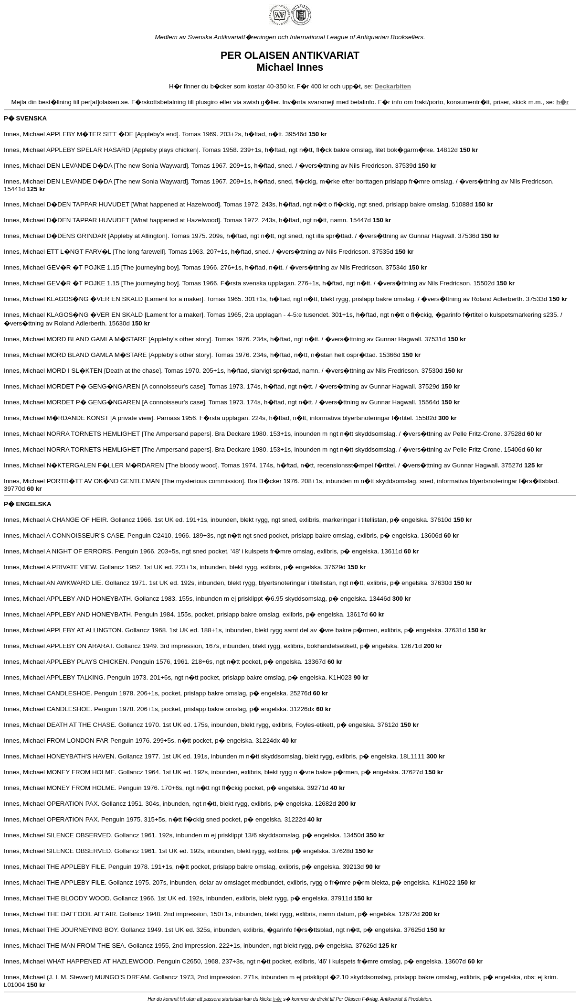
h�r (277, 999)
